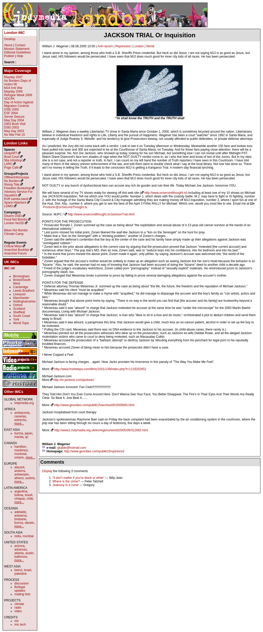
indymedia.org (24, 403)
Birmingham (21, 276)
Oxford (17, 305)
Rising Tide (12, 184)
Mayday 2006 (13, 91)
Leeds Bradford (23, 290)
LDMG (8, 206)
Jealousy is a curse (65, 485)
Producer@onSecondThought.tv (65, 207)
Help (20, 56)
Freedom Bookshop (17, 188)
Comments (52, 462)
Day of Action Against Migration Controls (18, 104)
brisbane (20, 519)
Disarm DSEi (13, 216)
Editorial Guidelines (17, 52)
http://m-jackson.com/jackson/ (73, 380)
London (139, 46)
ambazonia (22, 413)
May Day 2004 (14, 120)
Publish (9, 56)
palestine (20, 573)
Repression (123, 46)
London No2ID (14, 223)
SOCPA (9, 98)
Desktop (9, 39)
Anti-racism (105, 46)
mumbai (28, 536)
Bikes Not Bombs (16, 230)
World (150, 46)
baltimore (20, 556)
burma (18, 433)
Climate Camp (14, 234)
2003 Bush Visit (14, 124)
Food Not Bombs (15, 219)
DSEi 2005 (11, 109)
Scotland (19, 308)
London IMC (14, 33)
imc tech (20, 624)
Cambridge (20, 287)
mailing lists (22, 594)
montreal (20, 454)
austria (30, 478)
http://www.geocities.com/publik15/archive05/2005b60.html (94, 405)
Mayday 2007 (13, 77)
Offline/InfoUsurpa (16, 177)
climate (19, 604)
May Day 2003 (14, 131)
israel (27, 570)
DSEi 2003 (11, 127)
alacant (19, 467)
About (8, 45)
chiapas (19, 498)
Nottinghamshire (24, 301)
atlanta (19, 553)
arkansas (20, 549)
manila (18, 437)
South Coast (21, 316)
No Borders (12, 181)
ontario (19, 457)
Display (47, 471)
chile (30, 498)
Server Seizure (14, 116)
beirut (18, 570)
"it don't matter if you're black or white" (78, 478)
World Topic (21, 323)
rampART (10, 153)
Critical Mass (13, 246)
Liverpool (19, 294)
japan (28, 433)
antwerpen (21, 474)
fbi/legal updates (19, 588)
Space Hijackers (15, 202)
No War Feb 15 (14, 134)
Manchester (21, 298)
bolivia (18, 495)
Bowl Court (11, 157)
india (17, 536)
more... (19, 423)
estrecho (20, 420)
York (16, 319)
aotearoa (20, 515)
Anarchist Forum (15, 253)
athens (19, 478)
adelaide (20, 512)
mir (16, 621)
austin (29, 553)
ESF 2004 (11, 113)
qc (27, 437)
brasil (28, 495)
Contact (20, 45)
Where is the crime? (66, 481)
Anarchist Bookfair (16, 250)
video (18, 611)
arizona (19, 546)
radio (17, 607)
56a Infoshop (13, 160)
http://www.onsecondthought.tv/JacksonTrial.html (101, 214)
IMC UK (9, 268)
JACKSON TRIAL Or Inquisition (149, 35)
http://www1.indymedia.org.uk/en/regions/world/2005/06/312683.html (101, 430)
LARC (8, 164)
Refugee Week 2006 (18, 95)
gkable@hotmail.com (71, 448)
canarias (20, 416)
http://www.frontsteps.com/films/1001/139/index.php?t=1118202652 (100, 369)
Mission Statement (17, 49)
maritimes (21, 450)
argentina (20, 491)
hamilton (20, 446)
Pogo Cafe (11, 167)
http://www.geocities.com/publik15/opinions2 (94, 451)
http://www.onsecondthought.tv (165, 193)
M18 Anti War (13, 88)
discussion (21, 583)
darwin (29, 523)
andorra (19, 471)
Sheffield (19, 312)
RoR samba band (16, 199)
